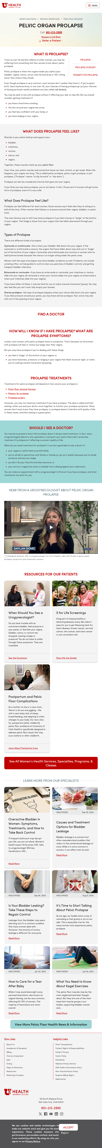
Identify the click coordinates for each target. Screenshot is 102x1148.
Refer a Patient (51, 40)
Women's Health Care (50, 18)
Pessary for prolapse (18, 393)
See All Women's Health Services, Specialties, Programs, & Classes (51, 763)
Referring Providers (15, 1075)
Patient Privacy (62, 1052)
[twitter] (40, 1114)
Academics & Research (17, 1048)
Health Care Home (27, 18)
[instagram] (61, 1114)
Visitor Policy (60, 1056)
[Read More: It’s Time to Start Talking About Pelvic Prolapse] (75, 881)
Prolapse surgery (16, 397)
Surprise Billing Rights (64, 1075)
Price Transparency (63, 1044)
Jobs (8, 1059)
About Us (11, 1044)
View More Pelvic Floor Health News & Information (51, 1024)
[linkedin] (56, 1114)
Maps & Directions (15, 1067)
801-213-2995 (54, 32)
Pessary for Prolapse (85, 74)
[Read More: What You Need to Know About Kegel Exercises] (75, 957)
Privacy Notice (33, 1141)
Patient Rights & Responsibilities (69, 1048)
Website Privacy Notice (65, 1063)
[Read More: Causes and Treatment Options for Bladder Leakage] (75, 798)
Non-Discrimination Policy (66, 1071)
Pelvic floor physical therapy (22, 389)
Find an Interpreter (15, 1056)
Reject (65, 1132)
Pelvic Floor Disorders (73, 18)
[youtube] (51, 1114)
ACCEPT (68, 1127)
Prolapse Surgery (85, 67)
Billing (9, 1052)
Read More (61, 855)
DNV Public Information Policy (68, 1067)
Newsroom (11, 1071)
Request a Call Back (51, 36)
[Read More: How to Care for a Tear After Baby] (27, 957)
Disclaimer (60, 1059)
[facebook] (45, 1114)
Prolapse (85, 59)
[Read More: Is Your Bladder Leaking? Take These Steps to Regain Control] (27, 881)
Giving (9, 1063)
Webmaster (60, 1079)
